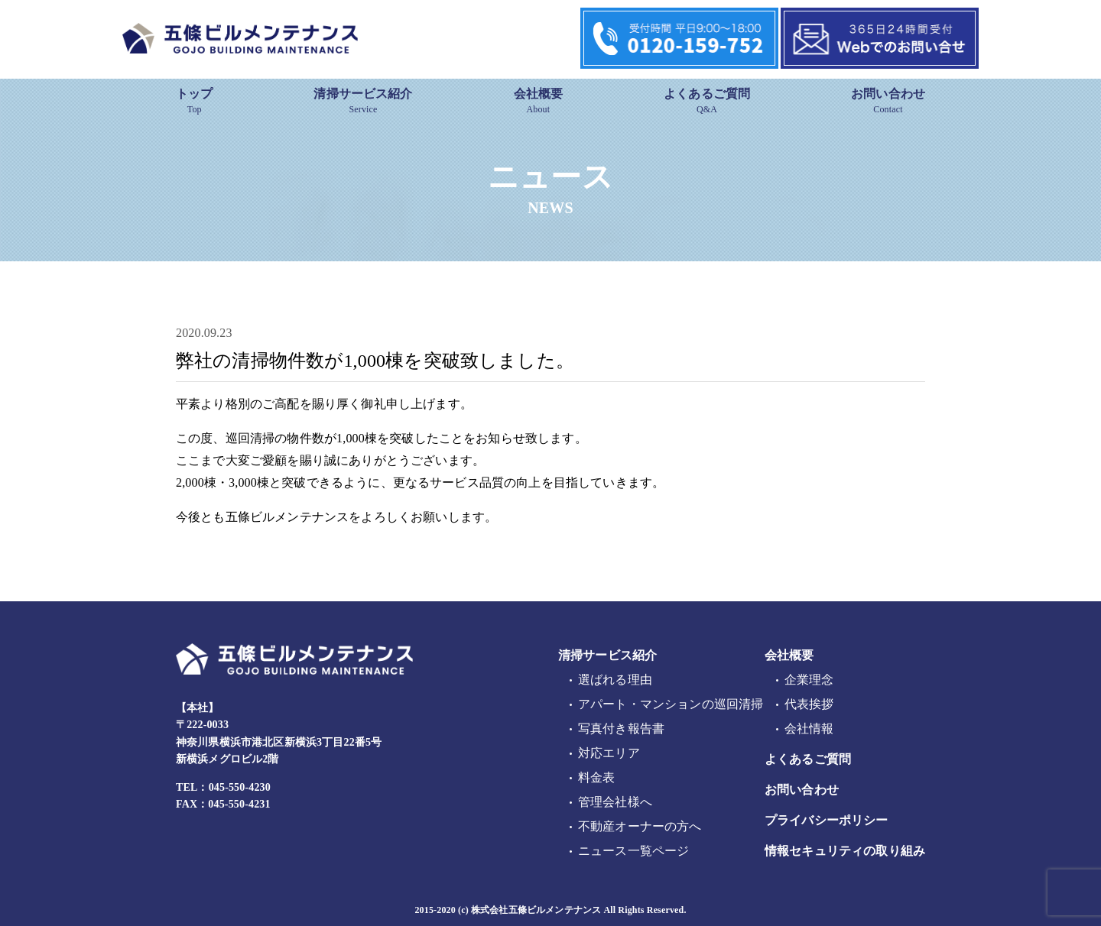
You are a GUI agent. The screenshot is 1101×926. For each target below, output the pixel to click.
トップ (194, 101)
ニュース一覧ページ (633, 850)
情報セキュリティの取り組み (845, 850)
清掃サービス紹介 (362, 101)
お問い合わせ (888, 101)
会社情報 (809, 728)
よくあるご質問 (707, 101)
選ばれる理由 (615, 679)
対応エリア (609, 752)
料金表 (596, 777)
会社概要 (538, 101)
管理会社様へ (615, 801)
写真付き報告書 (621, 728)
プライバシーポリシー (826, 820)
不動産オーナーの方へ (640, 826)
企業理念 (809, 679)
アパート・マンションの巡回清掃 (670, 704)
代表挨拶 (809, 704)
